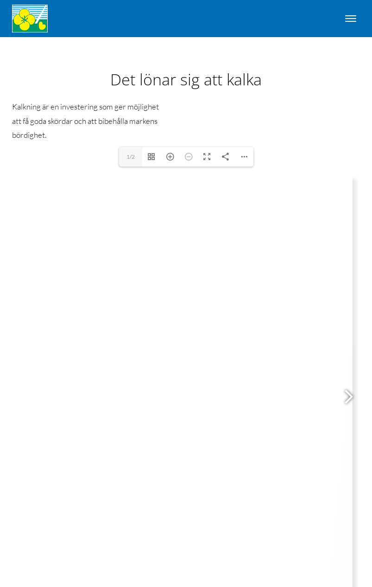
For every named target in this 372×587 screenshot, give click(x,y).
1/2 (130, 156)
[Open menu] (350, 18)
